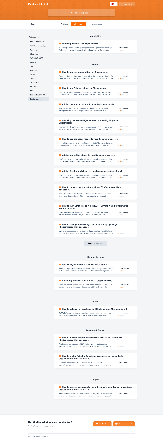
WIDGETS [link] (33, 74)
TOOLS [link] (33, 78)
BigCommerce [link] (35, 99)
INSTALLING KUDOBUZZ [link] (39, 95)
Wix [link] (31, 66)
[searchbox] (81, 12)
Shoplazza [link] (34, 54)
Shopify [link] (33, 62)
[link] (95, 46)
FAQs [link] (32, 91)
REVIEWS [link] (33, 70)
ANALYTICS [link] (34, 83)
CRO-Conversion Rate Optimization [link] (39, 46)
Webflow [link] (33, 50)
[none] (38, 4)
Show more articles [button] (95, 243)
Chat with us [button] (104, 424)
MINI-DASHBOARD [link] (37, 42)
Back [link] (33, 24)
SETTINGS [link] (34, 87)
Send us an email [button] (125, 424)
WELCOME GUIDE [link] (36, 58)
